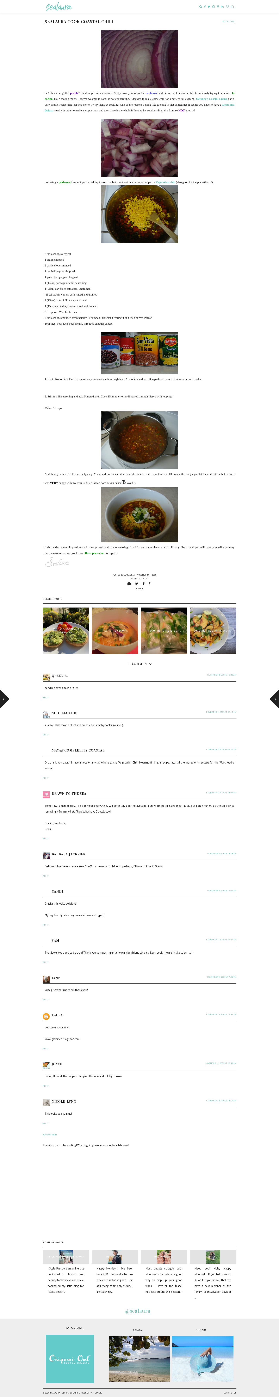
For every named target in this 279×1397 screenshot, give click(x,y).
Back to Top (230, 1393)
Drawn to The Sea (69, 793)
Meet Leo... (213, 1256)
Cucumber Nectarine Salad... (213, 630)
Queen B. (60, 676)
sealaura (55, 1393)
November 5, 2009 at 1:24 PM (221, 853)
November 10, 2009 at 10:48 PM (220, 1063)
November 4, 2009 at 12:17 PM (221, 712)
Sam (55, 940)
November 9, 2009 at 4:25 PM (221, 977)
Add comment (50, 1134)
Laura (57, 1015)
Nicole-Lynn (64, 1101)
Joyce (57, 1064)
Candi (57, 891)
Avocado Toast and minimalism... (66, 630)
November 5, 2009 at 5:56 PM (221, 890)
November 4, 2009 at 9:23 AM (221, 675)
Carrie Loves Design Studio (87, 1393)
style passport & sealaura (65, 1256)
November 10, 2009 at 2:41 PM (221, 1014)
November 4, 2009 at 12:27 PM (221, 749)
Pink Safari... (115, 1256)
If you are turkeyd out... (164, 630)
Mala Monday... (164, 1256)
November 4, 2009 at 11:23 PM (221, 792)
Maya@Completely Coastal (78, 750)
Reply (46, 697)
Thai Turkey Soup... (115, 630)
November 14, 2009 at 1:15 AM (221, 1100)
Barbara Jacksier (68, 854)
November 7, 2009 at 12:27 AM (221, 939)
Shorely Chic (65, 713)
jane (56, 978)
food (141, 588)
